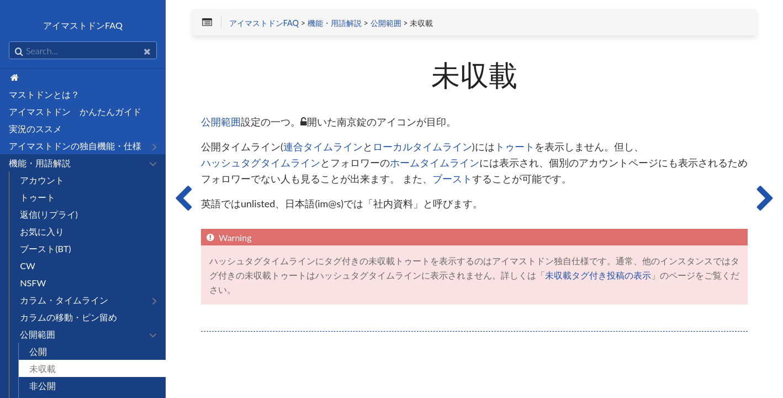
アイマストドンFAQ (264, 23)
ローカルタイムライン (422, 147)
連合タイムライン (323, 147)
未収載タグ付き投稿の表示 (598, 275)
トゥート (515, 147)
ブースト (452, 179)
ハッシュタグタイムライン (260, 163)
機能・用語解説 (335, 23)
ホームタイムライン (434, 163)
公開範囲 (386, 23)
